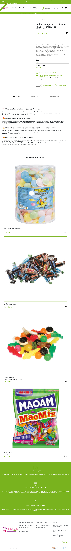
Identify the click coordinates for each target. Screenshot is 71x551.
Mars (4, 303)
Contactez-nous (24, 527)
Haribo (14, 377)
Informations (54, 96)
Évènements (22, 7)
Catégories (14, 7)
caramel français (18, 19)
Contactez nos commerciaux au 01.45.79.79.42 (35, 1)
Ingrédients (35, 96)
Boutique (10, 19)
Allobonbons (7, 377)
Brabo (5, 228)
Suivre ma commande (43, 525)
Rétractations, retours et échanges (60, 526)
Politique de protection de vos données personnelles (60, 535)
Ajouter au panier (48, 85)
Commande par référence (41, 528)
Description (16, 96)
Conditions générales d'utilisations (26, 530)
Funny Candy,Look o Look (15, 228)
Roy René (39, 28)
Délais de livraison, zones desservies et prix (59, 530)
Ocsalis (24, 548)
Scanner (65, 542)
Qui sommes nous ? (25, 525)
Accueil (4, 19)
